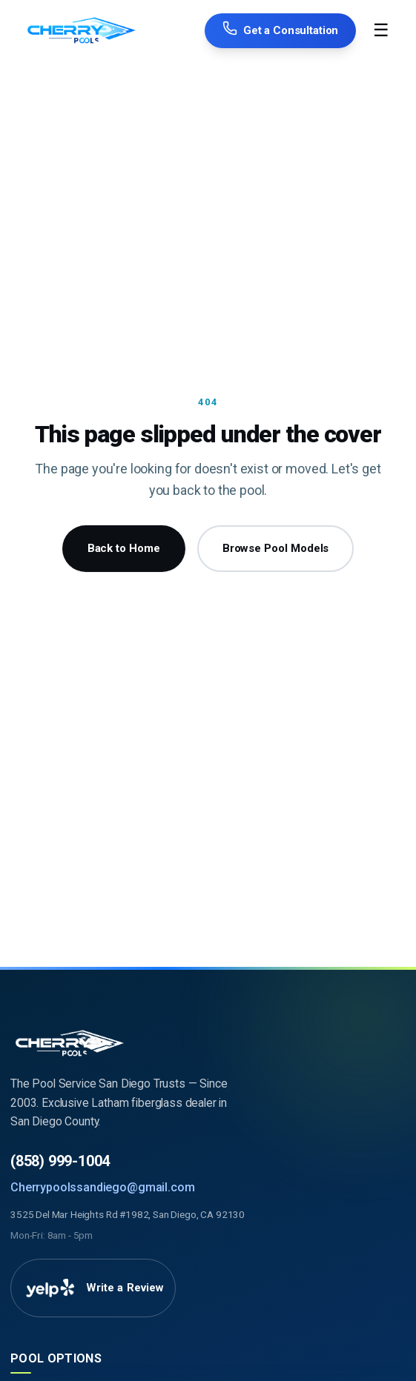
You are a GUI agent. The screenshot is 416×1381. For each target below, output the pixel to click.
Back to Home (124, 548)
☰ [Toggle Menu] (381, 30)
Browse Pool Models (275, 548)
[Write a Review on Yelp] (93, 1288)
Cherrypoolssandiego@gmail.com (102, 1187)
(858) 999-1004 (60, 1161)
